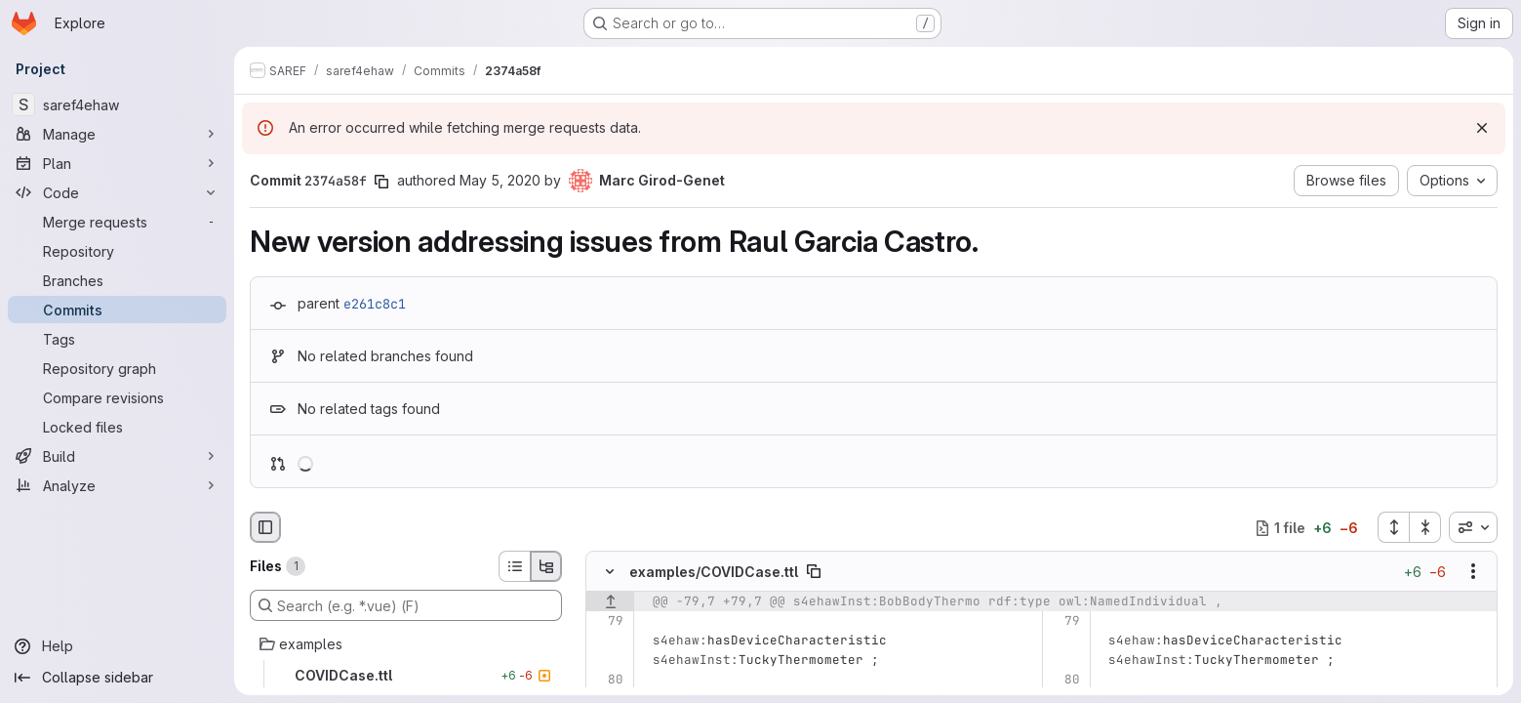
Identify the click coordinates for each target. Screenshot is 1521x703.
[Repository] (117, 251)
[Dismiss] (1482, 128)
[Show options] (1473, 572)
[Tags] (117, 338)
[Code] (117, 192)
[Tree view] (546, 566)
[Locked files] (117, 426)
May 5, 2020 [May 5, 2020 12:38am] (500, 180)
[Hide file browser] (265, 527)
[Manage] (117, 133)
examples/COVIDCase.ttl (713, 571)
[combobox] (1473, 527)
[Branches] (117, 280)
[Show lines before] (610, 602)
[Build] (117, 456)
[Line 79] (607, 622)
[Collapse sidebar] (117, 677)
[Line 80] (607, 680)
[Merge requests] (117, 221)
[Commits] (117, 309)
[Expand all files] (1393, 527)
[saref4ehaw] (117, 104)
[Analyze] (117, 485)
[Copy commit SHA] (381, 181)
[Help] (117, 646)
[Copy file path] (813, 572)
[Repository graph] (117, 368)
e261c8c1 (374, 303)
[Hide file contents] (609, 572)
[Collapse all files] (1425, 527)
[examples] (406, 644)
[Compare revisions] (117, 397)
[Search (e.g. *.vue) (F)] (406, 605)
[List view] (514, 566)
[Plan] (117, 163)
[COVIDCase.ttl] (406, 675)
